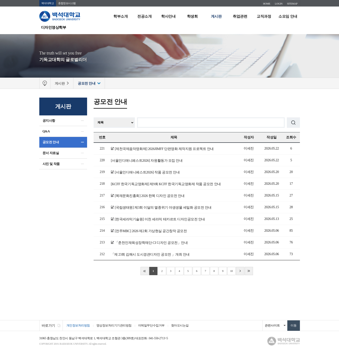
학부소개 (120, 16)
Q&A (46, 131)
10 (231, 271)
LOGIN (279, 3)
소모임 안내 (287, 16)
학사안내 (168, 16)
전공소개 (144, 16)
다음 (240, 271)
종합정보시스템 (67, 3)
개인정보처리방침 (78, 325)
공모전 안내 (51, 142)
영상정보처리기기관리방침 (114, 325)
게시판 (216, 16)
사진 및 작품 (51, 164)
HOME (266, 3)
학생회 (192, 16)
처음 (145, 271)
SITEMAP (292, 3)
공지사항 (49, 120)
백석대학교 (47, 3)
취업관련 (240, 16)
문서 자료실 (51, 153)
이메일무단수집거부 (151, 325)
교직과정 (264, 16)
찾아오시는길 (180, 325)
